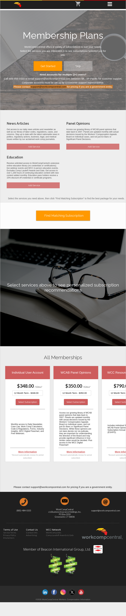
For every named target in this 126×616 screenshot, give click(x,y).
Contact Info (31, 532)
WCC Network (53, 529)
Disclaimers (8, 538)
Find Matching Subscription (63, 215)
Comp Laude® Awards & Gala (60, 535)
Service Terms (9, 532)
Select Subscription (27, 402)
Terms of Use (10, 529)
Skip (78, 66)
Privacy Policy (9, 535)
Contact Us (32, 529)
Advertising (31, 535)
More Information (27, 452)
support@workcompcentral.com (48, 86)
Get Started (48, 66)
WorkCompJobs (53, 532)
